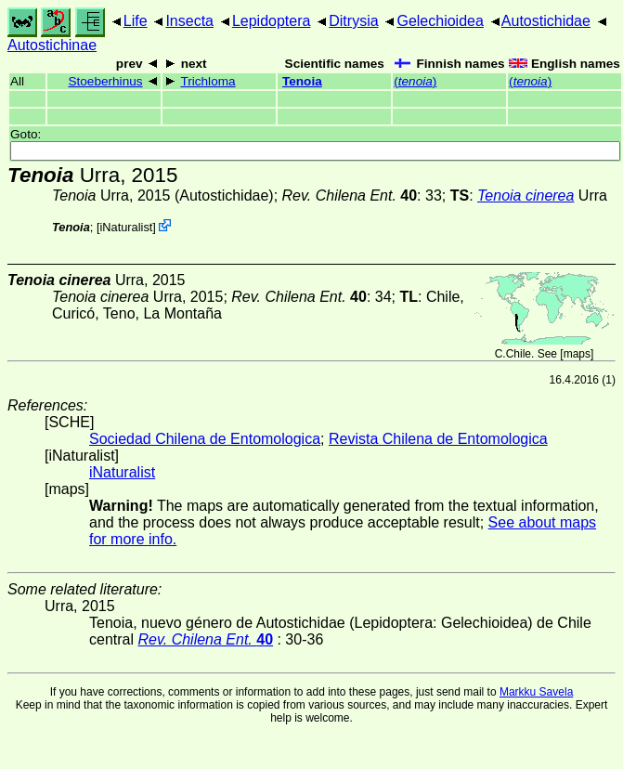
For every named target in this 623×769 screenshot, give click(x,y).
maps (577, 353)
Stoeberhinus (105, 81)
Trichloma (207, 81)
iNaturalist (125, 227)
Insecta (189, 21)
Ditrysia (353, 21)
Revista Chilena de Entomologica (438, 439)
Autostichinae (52, 45)
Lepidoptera (271, 21)
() (415, 81)
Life (135, 21)
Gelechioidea (439, 21)
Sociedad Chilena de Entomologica (204, 439)
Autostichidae (546, 21)
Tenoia (302, 81)
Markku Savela (536, 691)
